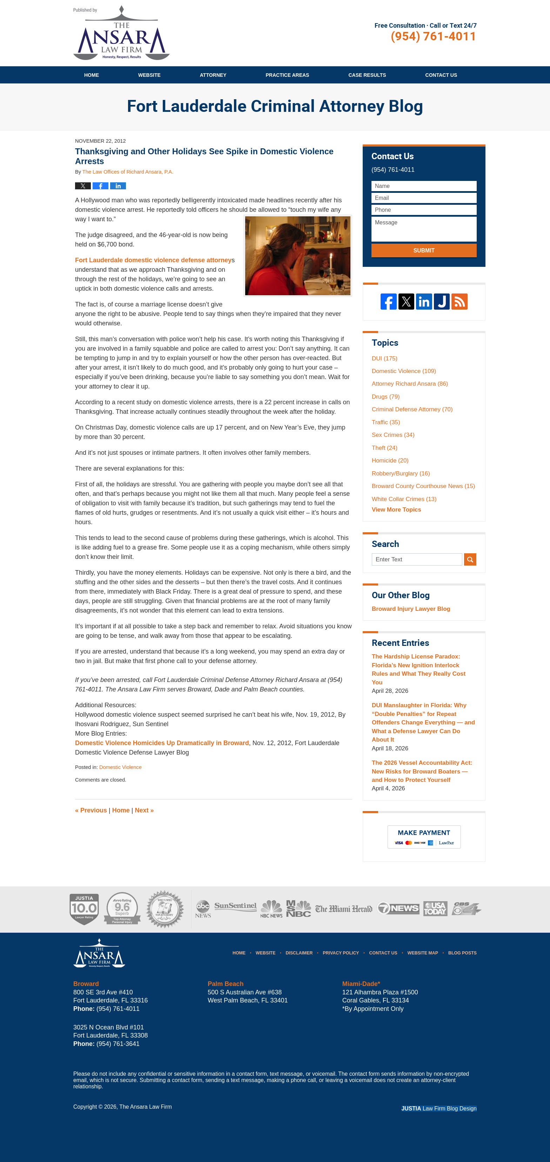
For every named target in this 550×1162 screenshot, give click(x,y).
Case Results (367, 75)
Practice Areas (287, 75)
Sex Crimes (393, 435)
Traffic (386, 422)
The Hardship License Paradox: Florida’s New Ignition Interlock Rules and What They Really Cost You (418, 669)
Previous (91, 810)
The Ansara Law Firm (145, 1107)
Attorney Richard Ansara (410, 383)
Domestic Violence (120, 767)
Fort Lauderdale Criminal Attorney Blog (121, 32)
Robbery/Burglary (401, 473)
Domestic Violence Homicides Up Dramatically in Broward (162, 742)
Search (470, 559)
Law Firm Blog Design (439, 1109)
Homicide (390, 460)
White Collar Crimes (404, 499)
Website (149, 75)
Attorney (213, 75)
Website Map (423, 953)
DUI (384, 358)
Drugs (386, 396)
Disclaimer (299, 953)
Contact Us (383, 953)
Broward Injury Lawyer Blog (411, 609)
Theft (384, 448)
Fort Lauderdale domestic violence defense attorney (153, 260)
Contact (441, 75)
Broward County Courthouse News (423, 486)
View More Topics (396, 509)
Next (144, 810)
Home (91, 75)
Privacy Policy (341, 953)
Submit (424, 251)
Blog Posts (462, 953)
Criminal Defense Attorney (412, 409)
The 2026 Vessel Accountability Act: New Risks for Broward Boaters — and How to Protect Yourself (422, 771)
